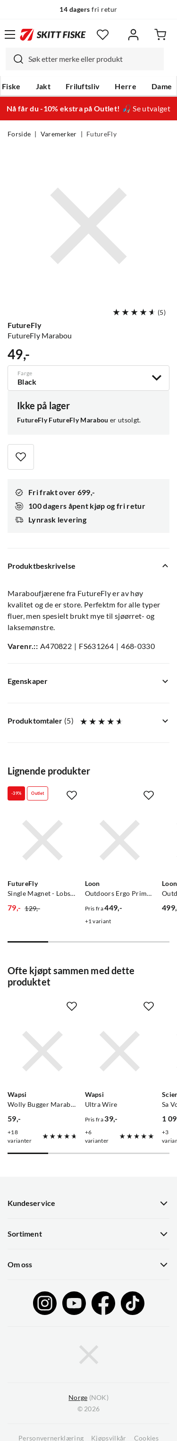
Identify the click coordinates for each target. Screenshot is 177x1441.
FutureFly (101, 134)
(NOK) (88, 1398)
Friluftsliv (83, 86)
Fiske (11, 86)
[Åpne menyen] (10, 34)
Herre (125, 86)
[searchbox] (94, 59)
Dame (162, 86)
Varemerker (59, 134)
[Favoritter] (103, 35)
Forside (19, 134)
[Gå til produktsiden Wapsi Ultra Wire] (120, 1051)
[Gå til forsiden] (53, 34)
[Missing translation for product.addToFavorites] (21, 457)
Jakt (43, 86)
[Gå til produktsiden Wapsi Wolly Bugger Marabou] (42, 1051)
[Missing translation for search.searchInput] (15, 59)
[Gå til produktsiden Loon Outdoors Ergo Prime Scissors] (120, 840)
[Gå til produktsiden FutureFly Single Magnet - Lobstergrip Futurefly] (42, 840)
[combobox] (85, 59)
